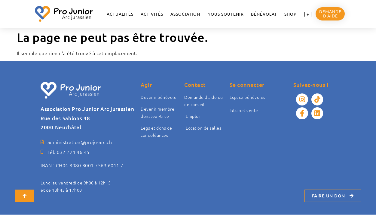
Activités (152, 14)
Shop (290, 14)
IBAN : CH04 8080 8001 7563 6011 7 (82, 165)
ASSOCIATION (185, 14)
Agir (146, 84)
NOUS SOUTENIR (225, 14)
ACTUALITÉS (120, 14)
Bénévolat (264, 14)
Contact (195, 84)
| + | (308, 14)
